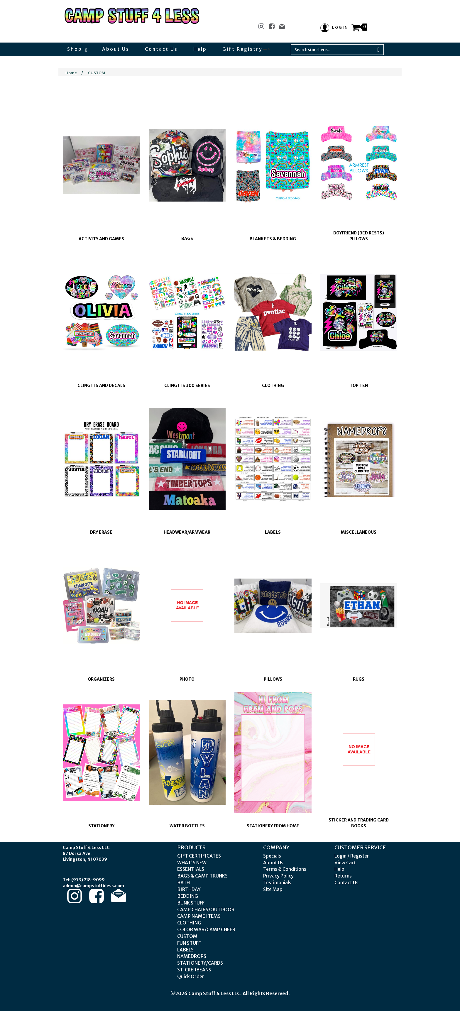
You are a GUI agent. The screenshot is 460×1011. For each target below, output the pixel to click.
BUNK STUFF (190, 903)
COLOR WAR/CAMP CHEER (206, 929)
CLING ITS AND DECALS (101, 385)
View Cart (345, 862)
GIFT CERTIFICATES (199, 856)
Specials (272, 856)
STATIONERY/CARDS (200, 963)
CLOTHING (273, 385)
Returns (343, 876)
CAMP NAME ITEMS (199, 916)
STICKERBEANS (194, 970)
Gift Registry (242, 49)
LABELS (273, 532)
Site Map (273, 889)
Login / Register (351, 856)
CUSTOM (96, 72)
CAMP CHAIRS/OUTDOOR (205, 909)
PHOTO (187, 679)
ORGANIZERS (101, 679)
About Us (115, 49)
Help (200, 49)
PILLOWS (273, 679)
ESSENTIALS (190, 869)
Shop (77, 49)
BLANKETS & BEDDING (273, 238)
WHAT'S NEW (192, 862)
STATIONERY (101, 826)
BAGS (187, 238)
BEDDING (187, 896)
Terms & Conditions (284, 869)
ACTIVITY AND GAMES (101, 238)
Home (71, 72)
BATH (183, 882)
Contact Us (161, 49)
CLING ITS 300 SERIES (187, 385)
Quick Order (190, 976)
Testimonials (277, 882)
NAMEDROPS (191, 956)
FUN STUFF (189, 943)
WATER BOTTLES (187, 826)
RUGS (358, 679)
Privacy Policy (278, 876)
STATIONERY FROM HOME (273, 826)
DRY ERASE (101, 532)
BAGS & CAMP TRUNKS (202, 876)
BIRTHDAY (189, 889)
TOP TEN (359, 385)
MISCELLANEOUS (358, 532)
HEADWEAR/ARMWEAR (187, 532)
